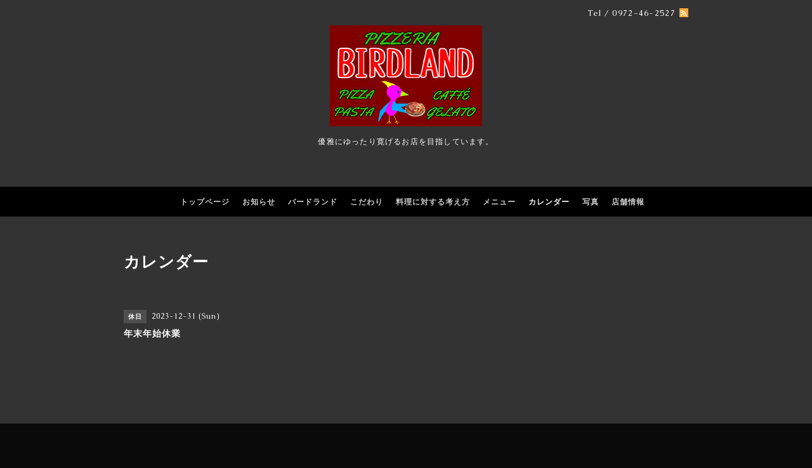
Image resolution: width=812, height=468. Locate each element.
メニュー (499, 202)
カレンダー (549, 202)
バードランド (312, 202)
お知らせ (258, 202)
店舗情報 (628, 202)
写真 (590, 202)
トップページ (205, 202)
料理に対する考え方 (433, 202)
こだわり (366, 202)
